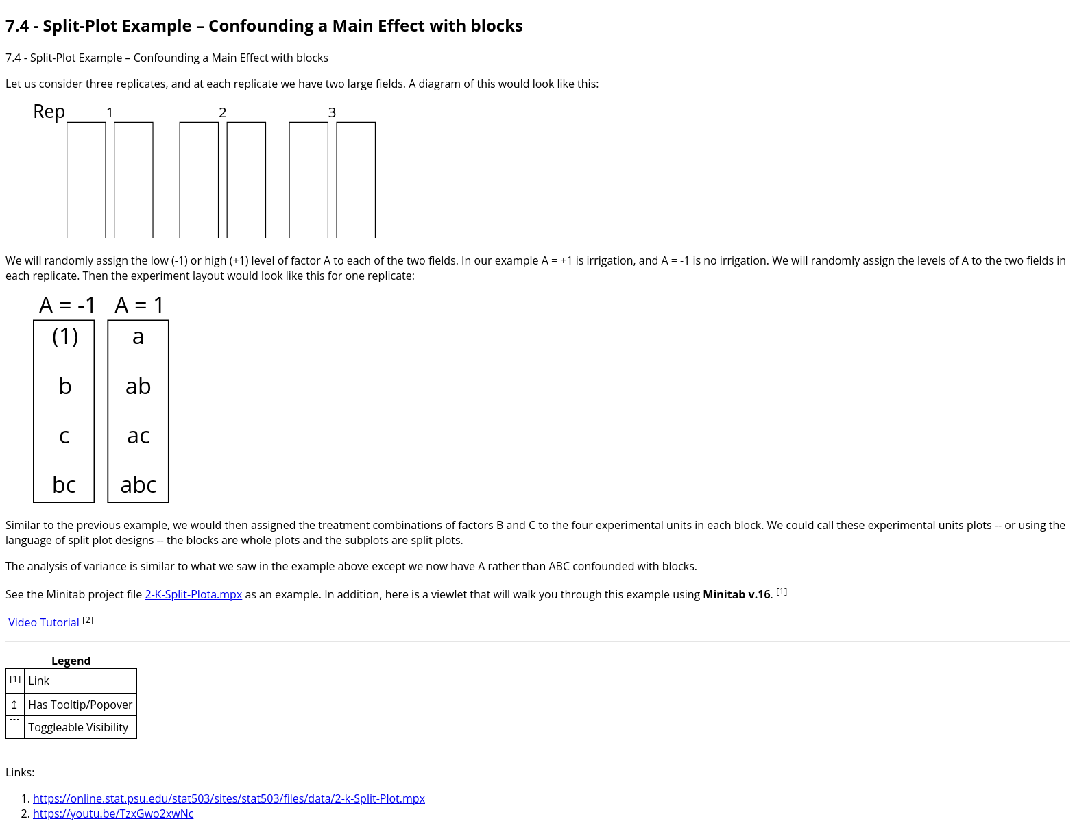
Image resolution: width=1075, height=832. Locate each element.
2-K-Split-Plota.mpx (193, 594)
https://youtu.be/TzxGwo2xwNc (113, 813)
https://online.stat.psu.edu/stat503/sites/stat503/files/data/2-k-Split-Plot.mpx (229, 798)
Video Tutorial (44, 623)
